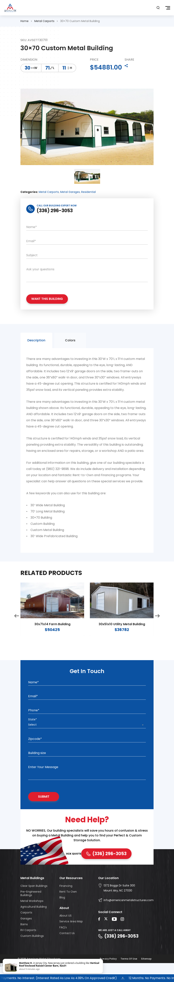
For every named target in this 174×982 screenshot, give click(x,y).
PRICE (94, 60)
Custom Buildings (32, 948)
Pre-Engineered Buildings (30, 905)
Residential (88, 204)
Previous (16, 633)
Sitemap (146, 971)
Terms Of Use (129, 971)
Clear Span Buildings (33, 898)
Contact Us (67, 945)
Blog (62, 910)
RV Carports (28, 942)
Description (36, 357)
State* (32, 732)
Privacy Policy (108, 971)
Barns (24, 937)
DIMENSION (28, 60)
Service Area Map (71, 934)
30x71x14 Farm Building (52, 641)
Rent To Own (68, 904)
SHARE (129, 60)
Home (24, 21)
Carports (26, 925)
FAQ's (63, 940)
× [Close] (103, 958)
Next (157, 633)
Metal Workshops (31, 913)
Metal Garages (70, 204)
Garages (26, 931)
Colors (70, 357)
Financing (65, 898)
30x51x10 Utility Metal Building (122, 641)
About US (65, 928)
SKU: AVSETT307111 (34, 40)
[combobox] (87, 737)
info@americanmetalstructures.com (129, 912)
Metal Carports (44, 21)
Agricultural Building (33, 919)
